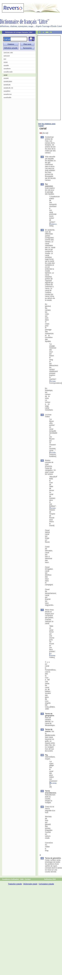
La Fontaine (52, 654)
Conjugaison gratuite (46, 884)
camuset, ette (8, 52)
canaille (6, 65)
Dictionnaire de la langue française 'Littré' (19, 32)
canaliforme (8, 94)
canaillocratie (8, 72)
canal (5, 75)
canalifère (7, 91)
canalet (6, 78)
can (5, 59)
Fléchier (52, 452)
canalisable (7, 97)
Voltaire (52, 381)
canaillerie (7, 68)
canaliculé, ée (8, 88)
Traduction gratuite (15, 884)
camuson (7, 56)
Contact (28, 879)
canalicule (7, 84)
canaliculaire (8, 81)
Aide (22, 879)
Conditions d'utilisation (10, 879)
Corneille (53, 224)
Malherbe (53, 783)
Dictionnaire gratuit (30, 884)
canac (6, 62)
